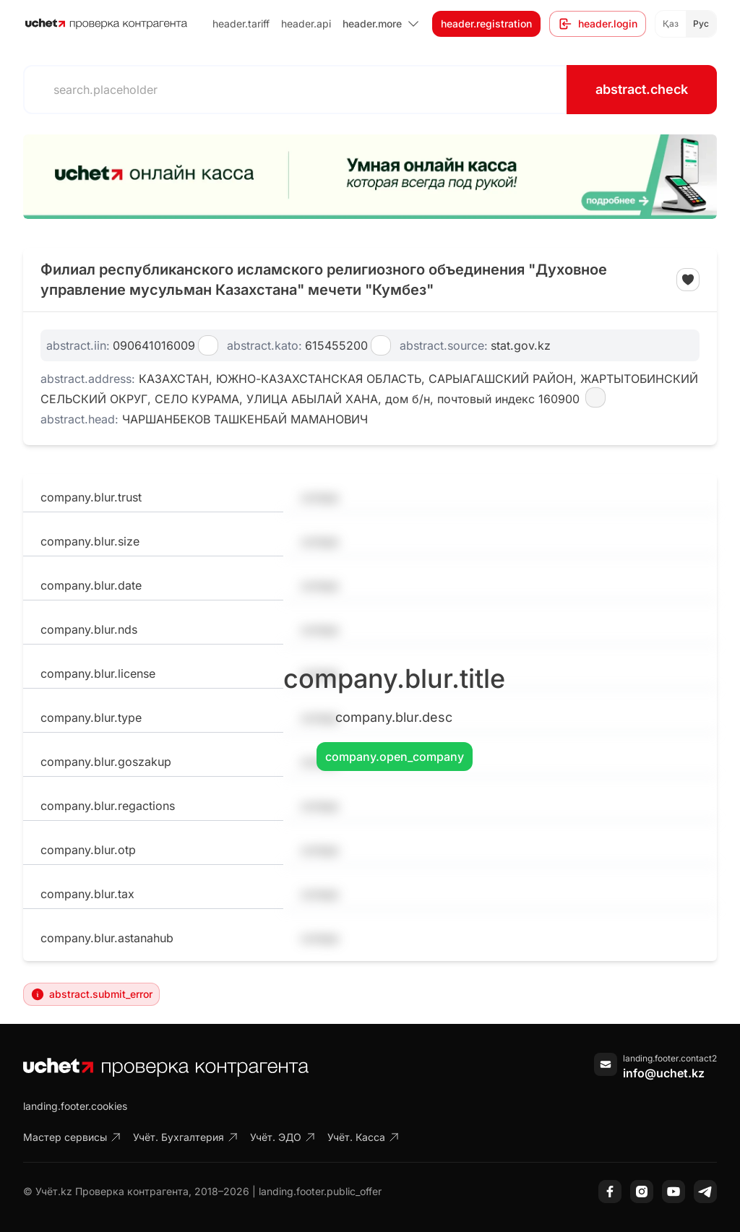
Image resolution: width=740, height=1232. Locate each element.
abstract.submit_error (91, 994)
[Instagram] (641, 1191)
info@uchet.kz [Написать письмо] (664, 1073)
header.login (597, 24)
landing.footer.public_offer (320, 1191)
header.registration (486, 23)
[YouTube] (673, 1191)
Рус (701, 23)
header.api (306, 23)
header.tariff (241, 23)
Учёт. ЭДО (283, 1137)
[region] (370, 176)
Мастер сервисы (72, 1137)
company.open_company (394, 756)
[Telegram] (705, 1191)
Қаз (671, 23)
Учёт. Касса (363, 1137)
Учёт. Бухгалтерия (185, 1137)
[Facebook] (609, 1191)
